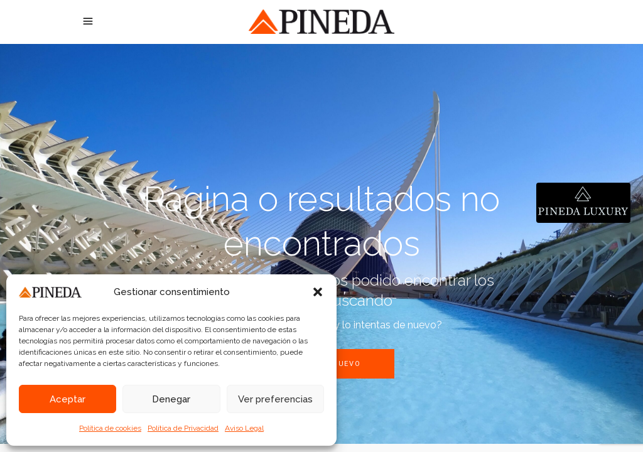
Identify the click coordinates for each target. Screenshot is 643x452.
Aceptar (67, 399)
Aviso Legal (244, 428)
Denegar (171, 399)
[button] (317, 292)
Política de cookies (110, 428)
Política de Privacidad (183, 428)
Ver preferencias (275, 399)
